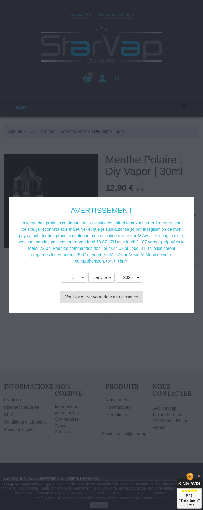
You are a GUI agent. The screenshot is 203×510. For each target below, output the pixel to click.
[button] (74, 278)
